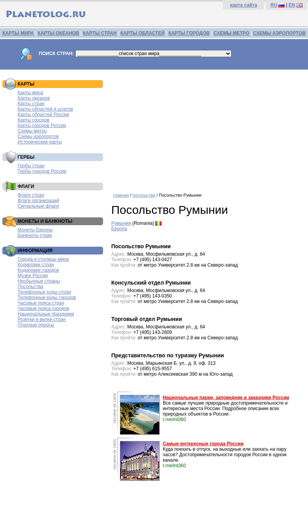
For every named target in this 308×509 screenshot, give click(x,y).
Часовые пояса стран (41, 303)
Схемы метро (32, 131)
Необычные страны (39, 281)
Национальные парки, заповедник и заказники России (226, 397)
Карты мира (30, 92)
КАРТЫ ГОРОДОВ (189, 33)
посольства (143, 195)
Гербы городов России (42, 171)
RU (274, 5)
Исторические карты (40, 142)
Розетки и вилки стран (42, 319)
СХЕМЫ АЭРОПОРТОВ (279, 33)
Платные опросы (36, 325)
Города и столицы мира (43, 259)
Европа (119, 228)
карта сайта (243, 5)
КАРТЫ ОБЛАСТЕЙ (143, 33)
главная (121, 195)
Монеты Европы (35, 230)
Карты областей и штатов (45, 109)
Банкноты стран (35, 235)
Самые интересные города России (203, 443)
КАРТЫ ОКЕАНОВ (58, 33)
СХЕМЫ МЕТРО (231, 33)
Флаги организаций (38, 200)
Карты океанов (34, 98)
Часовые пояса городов (43, 308)
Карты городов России (42, 125)
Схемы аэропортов (38, 136)
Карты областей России (43, 114)
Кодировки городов (38, 270)
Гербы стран (31, 165)
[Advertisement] (207, 128)
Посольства (30, 286)
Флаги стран (31, 195)
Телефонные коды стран (44, 292)
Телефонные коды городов (47, 297)
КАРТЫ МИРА (18, 33)
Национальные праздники (46, 314)
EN (291, 5)
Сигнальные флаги (38, 206)
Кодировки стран (36, 264)
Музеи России (33, 275)
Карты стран (31, 103)
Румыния (121, 223)
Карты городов (33, 120)
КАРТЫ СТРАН (100, 33)
